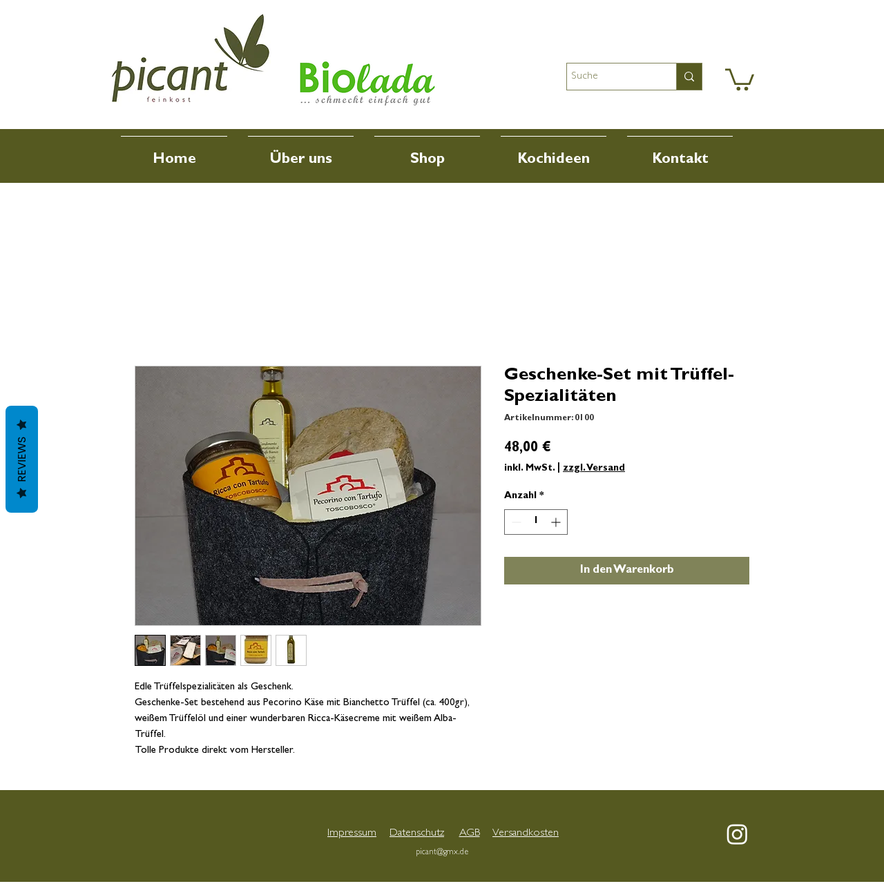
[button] (739, 78)
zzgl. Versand (594, 468)
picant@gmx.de (442, 853)
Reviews (22, 459)
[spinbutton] (535, 522)
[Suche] (609, 76)
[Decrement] (514, 522)
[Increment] (557, 522)
